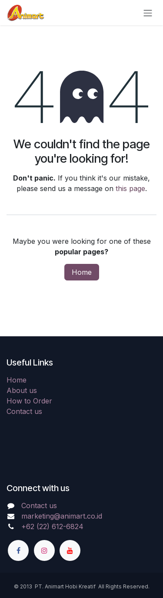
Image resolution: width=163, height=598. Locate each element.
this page (130, 188)
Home (82, 272)
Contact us (24, 411)
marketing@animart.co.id (61, 516)
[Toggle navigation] (147, 12)
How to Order (29, 400)
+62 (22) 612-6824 (52, 526)
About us (22, 390)
